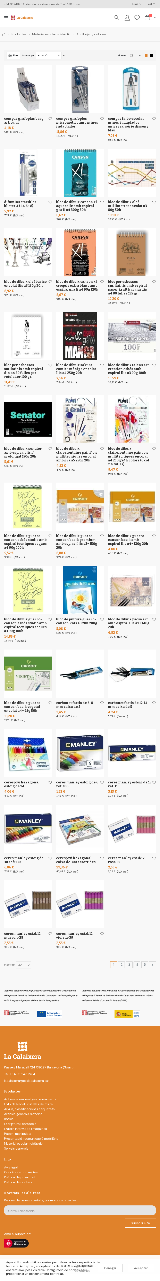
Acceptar (141, 1268)
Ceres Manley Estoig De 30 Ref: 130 (24, 865)
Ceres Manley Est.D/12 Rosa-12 (126, 865)
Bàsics (9, 1125)
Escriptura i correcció (20, 1130)
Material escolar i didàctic (51, 34)
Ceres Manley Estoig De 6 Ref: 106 (77, 789)
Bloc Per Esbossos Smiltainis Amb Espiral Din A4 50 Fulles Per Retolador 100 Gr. (23, 373)
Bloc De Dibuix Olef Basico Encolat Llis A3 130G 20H (25, 285)
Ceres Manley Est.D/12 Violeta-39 (74, 941)
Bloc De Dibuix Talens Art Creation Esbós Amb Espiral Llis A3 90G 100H (128, 371)
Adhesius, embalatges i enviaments (30, 1106)
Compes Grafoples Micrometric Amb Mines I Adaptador (77, 122)
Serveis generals (16, 1155)
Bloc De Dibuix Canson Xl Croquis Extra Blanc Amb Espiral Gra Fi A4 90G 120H (77, 286)
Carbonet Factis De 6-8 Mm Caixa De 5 (74, 709)
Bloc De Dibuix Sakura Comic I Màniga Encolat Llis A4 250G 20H (76, 371)
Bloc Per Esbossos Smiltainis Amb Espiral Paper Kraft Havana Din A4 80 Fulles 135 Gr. (128, 288)
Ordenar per (28, 55)
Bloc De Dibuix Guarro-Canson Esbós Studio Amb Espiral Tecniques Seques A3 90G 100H (25, 628)
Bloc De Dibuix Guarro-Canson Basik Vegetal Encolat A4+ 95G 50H (23, 711)
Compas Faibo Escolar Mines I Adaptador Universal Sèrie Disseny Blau (128, 124)
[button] (50, 118)
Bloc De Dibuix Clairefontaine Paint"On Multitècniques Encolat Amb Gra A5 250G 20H (76, 457)
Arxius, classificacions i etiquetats (29, 1115)
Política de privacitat (19, 1183)
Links (135, 4)
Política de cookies (18, 1188)
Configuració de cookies (84, 1268)
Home (3, 34)
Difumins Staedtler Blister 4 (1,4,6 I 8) (20, 204)
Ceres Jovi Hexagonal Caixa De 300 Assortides (76, 865)
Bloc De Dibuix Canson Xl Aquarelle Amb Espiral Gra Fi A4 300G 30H (76, 206)
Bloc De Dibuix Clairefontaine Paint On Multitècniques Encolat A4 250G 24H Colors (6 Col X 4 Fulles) (128, 458)
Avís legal (11, 1174)
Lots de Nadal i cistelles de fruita (28, 1111)
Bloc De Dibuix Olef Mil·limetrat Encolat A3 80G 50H (127, 206)
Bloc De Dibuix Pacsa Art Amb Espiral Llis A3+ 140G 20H (129, 626)
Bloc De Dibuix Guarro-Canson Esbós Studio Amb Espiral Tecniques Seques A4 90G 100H (25, 544)
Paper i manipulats (18, 1140)
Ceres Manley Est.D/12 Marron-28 (22, 941)
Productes (18, 34)
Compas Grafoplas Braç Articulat (23, 120)
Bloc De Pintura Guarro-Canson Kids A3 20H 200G (76, 625)
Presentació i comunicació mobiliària (31, 1145)
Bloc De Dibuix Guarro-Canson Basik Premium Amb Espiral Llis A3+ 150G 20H (76, 544)
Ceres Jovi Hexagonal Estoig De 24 (22, 789)
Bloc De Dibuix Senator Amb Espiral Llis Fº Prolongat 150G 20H (23, 455)
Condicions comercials (21, 1178)
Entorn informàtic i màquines (25, 1135)
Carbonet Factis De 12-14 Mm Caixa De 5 (128, 709)
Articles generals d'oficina (23, 1120)
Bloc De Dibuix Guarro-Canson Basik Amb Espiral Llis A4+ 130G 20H (128, 543)
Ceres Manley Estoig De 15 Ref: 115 (129, 789)
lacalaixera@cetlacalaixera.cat (27, 1087)
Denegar (110, 1268)
